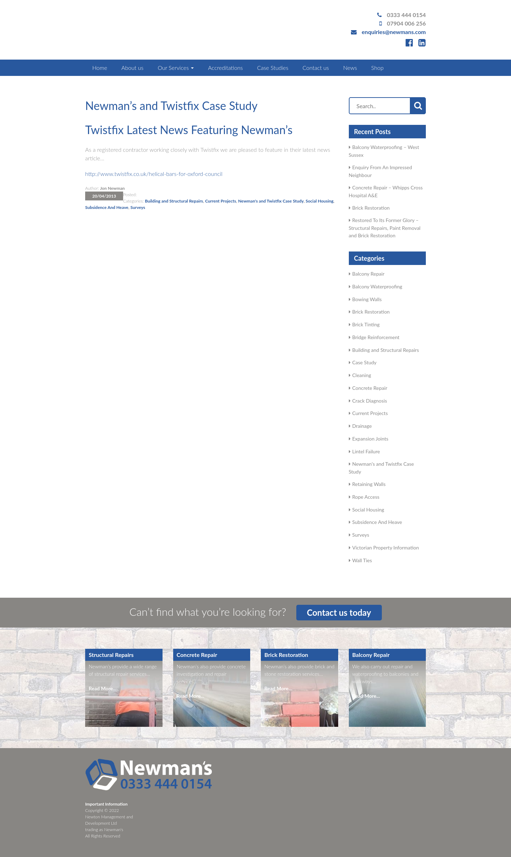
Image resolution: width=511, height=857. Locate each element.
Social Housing (319, 201)
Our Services (176, 67)
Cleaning (361, 375)
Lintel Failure (366, 451)
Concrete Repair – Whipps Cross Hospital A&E (386, 191)
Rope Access (366, 497)
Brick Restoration (371, 208)
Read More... (102, 688)
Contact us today (339, 612)
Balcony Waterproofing (377, 286)
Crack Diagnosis (369, 401)
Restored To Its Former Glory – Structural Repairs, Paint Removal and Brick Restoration (385, 227)
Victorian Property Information (385, 547)
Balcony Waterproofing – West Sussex (384, 151)
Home (99, 67)
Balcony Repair (368, 274)
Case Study (364, 362)
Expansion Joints (370, 439)
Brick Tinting (366, 324)
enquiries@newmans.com (394, 31)
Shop (377, 67)
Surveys (137, 207)
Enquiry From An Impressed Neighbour (380, 171)
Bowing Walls (367, 299)
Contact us (315, 67)
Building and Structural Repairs (174, 201)
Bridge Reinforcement (376, 337)
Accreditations (225, 67)
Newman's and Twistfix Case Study (270, 201)
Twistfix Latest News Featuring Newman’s (188, 130)
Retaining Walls (369, 484)
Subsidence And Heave (106, 207)
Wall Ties (362, 560)
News (350, 67)
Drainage (362, 426)
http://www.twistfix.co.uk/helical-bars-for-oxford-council (153, 173)
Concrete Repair (370, 388)
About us (132, 67)
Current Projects (220, 201)
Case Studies (272, 67)
